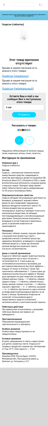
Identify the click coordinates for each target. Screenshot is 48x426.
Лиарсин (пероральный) (18, 88)
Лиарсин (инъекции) (15, 76)
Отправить (24, 114)
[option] (24, 35)
